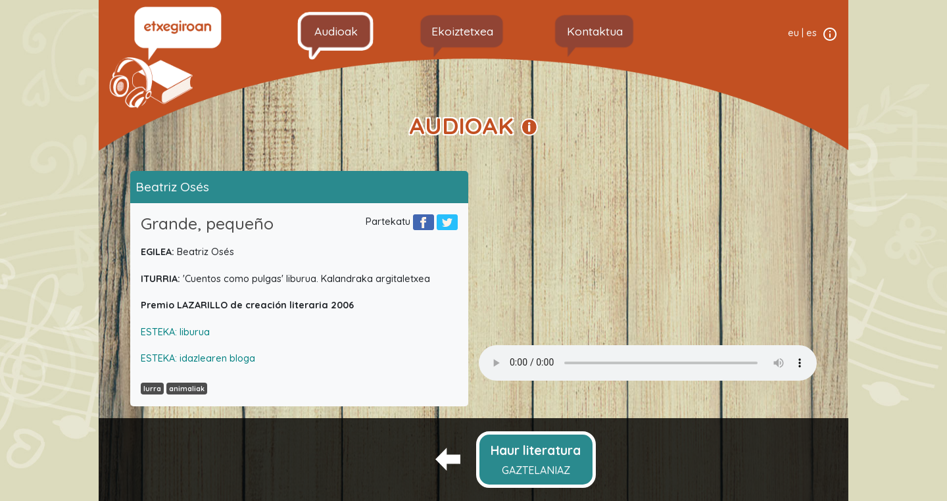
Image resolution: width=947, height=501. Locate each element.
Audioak (336, 31)
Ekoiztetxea (462, 31)
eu (793, 33)
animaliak (187, 388)
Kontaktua (595, 31)
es (811, 33)
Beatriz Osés (172, 187)
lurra (152, 388)
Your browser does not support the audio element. (648, 363)
